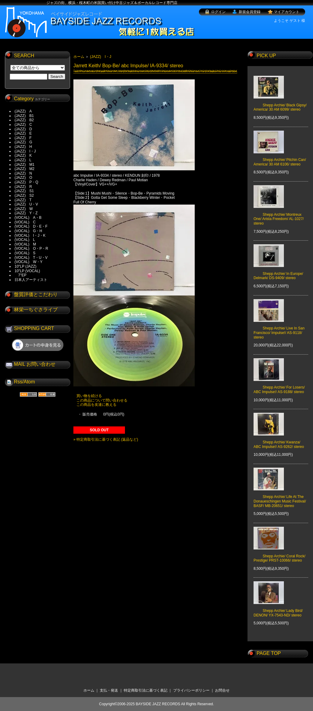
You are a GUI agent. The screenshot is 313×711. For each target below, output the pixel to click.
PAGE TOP (269, 653)
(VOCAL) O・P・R (31, 248)
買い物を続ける (89, 396)
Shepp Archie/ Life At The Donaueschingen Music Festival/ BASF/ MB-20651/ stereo (280, 497)
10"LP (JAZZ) (25, 266)
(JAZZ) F (23, 138)
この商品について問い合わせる (101, 400)
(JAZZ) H (23, 147)
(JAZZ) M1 (24, 164)
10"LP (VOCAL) (27, 271)
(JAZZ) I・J (27, 151)
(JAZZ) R (23, 187)
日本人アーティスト (31, 280)
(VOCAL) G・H (28, 231)
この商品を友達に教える (96, 404)
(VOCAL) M (25, 244)
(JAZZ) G (23, 142)
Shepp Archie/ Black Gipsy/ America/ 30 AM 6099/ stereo (280, 103)
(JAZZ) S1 (24, 191)
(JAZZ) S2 (24, 195)
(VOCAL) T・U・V (31, 257)
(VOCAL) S (25, 253)
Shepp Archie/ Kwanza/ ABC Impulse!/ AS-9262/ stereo (279, 440)
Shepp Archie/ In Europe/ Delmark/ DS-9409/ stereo (278, 271)
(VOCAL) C (25, 222)
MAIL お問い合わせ (35, 364)
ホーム (78, 57)
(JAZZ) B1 (24, 116)
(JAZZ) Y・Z (26, 213)
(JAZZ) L (23, 160)
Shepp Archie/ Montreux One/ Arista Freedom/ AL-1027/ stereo (279, 214)
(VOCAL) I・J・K (30, 235)
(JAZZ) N (23, 173)
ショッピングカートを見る (37, 345)
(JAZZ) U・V (26, 204)
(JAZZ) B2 (24, 120)
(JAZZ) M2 (24, 169)
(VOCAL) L (25, 240)
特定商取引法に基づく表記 (145, 690)
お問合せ (222, 690)
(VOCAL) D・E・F (31, 226)
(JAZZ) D (23, 129)
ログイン (218, 12)
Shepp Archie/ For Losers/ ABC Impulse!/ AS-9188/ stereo (279, 385)
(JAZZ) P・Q (26, 182)
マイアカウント (286, 12)
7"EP (20, 275)
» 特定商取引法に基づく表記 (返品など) (105, 439)
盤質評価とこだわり (36, 294)
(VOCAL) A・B (28, 217)
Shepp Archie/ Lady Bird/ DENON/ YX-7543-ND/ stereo (278, 608)
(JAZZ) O (23, 177)
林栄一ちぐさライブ (36, 309)
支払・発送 (109, 690)
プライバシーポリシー (191, 690)
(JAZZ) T (23, 200)
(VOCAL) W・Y (28, 262)
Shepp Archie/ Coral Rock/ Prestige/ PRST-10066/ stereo (279, 553)
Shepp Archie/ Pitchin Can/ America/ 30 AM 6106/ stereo (280, 157)
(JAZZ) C (23, 124)
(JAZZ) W (24, 209)
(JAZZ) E (23, 133)
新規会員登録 (250, 12)
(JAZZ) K (23, 155)
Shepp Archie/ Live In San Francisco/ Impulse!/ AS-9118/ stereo (279, 328)
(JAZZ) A (23, 111)
